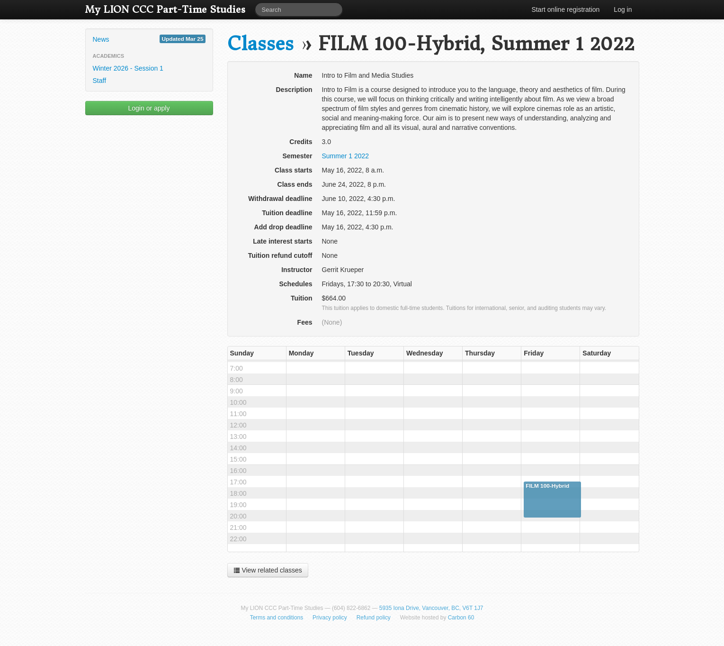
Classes (260, 43)
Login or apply (149, 108)
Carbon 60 (461, 617)
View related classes (267, 570)
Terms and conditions (276, 617)
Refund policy (374, 617)
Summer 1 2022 (345, 156)
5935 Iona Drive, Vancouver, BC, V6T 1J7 (431, 608)
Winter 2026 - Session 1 (128, 68)
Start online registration (565, 9)
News (149, 39)
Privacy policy (330, 617)
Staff (100, 80)
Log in (623, 9)
